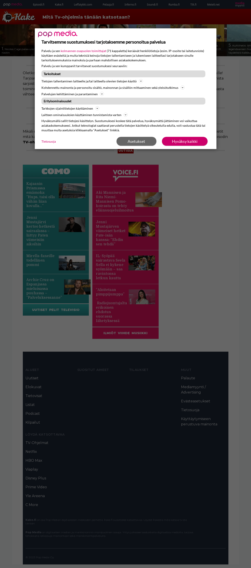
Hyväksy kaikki (185, 141)
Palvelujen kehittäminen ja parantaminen (72, 94)
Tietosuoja (48, 141)
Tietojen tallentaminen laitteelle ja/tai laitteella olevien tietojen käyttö (92, 81)
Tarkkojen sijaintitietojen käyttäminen (70, 108)
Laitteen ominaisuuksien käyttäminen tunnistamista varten (84, 115)
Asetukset (136, 141)
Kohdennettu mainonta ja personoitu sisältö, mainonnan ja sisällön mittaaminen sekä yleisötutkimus (113, 87)
